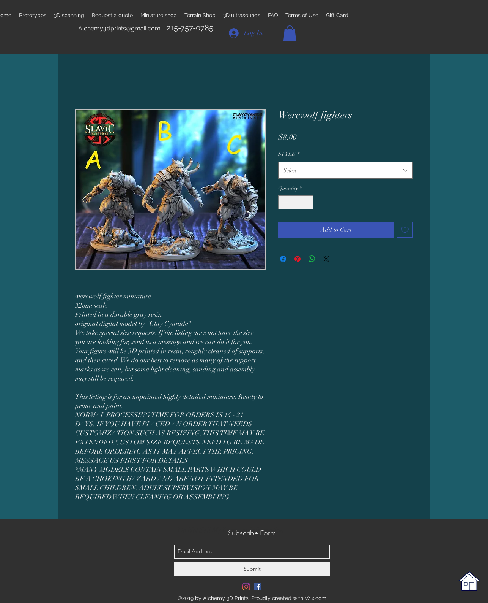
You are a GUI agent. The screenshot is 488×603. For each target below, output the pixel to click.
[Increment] (307, 202)
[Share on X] (326, 258)
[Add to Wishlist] (405, 230)
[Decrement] (284, 202)
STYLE (288, 154)
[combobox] (345, 170)
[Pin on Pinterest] (297, 258)
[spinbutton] (295, 202)
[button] (289, 33)
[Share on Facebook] (283, 258)
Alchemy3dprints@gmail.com (119, 28)
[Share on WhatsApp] (311, 258)
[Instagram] (246, 586)
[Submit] (252, 569)
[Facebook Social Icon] (257, 586)
